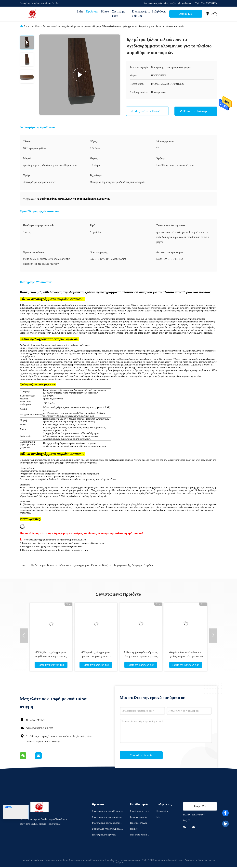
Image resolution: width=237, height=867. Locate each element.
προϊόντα (36, 26)
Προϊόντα (92, 11)
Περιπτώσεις (162, 811)
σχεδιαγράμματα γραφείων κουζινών (92, 565)
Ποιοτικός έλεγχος (138, 823)
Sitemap (134, 829)
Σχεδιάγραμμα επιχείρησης (139, 811)
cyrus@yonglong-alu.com (39, 727)
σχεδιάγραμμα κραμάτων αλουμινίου (51, 565)
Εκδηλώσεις (159, 11)
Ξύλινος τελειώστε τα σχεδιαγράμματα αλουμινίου (66, 26)
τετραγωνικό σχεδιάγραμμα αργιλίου (133, 565)
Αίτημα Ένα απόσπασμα (186, 15)
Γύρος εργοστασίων (139, 817)
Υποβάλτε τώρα (141, 755)
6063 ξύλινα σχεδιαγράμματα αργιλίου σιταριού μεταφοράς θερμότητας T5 (51, 656)
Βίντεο (105, 11)
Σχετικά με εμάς (118, 13)
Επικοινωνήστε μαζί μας (140, 13)
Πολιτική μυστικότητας (32, 860)
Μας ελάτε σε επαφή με (149, 111)
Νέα (158, 817)
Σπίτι (80, 11)
